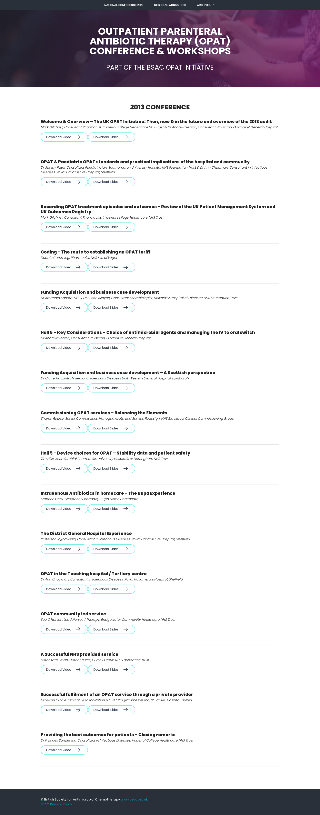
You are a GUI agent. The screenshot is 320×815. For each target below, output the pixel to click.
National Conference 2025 (123, 5)
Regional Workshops (170, 5)
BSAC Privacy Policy (56, 804)
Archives (204, 5)
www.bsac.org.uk (134, 799)
